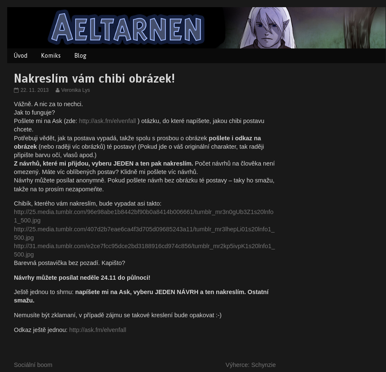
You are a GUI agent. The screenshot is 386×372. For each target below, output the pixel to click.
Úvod (20, 55)
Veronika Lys (75, 90)
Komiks (51, 55)
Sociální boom (33, 364)
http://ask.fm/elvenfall (107, 121)
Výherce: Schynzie (250, 364)
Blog (80, 55)
